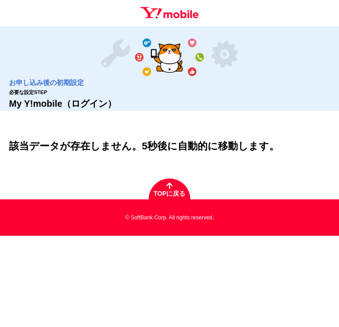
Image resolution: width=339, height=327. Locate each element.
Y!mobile (169, 13)
